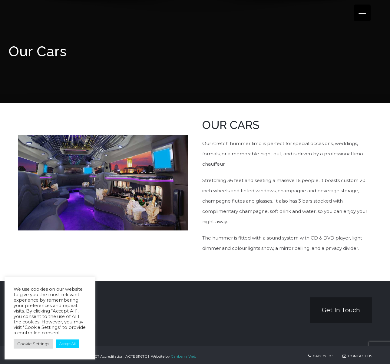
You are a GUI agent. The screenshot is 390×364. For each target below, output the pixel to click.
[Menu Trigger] (362, 13)
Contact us (357, 356)
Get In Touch (341, 310)
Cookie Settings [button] (33, 343)
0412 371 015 (323, 356)
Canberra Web (183, 356)
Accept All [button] (67, 344)
